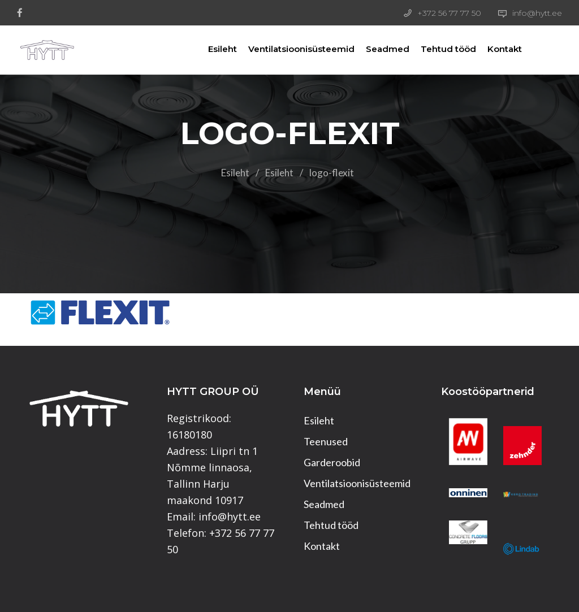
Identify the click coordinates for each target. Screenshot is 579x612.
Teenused (326, 441)
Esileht (211, 49)
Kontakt (493, 49)
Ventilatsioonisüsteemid (290, 49)
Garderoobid (332, 462)
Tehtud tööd (437, 49)
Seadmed (376, 49)
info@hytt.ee (537, 13)
